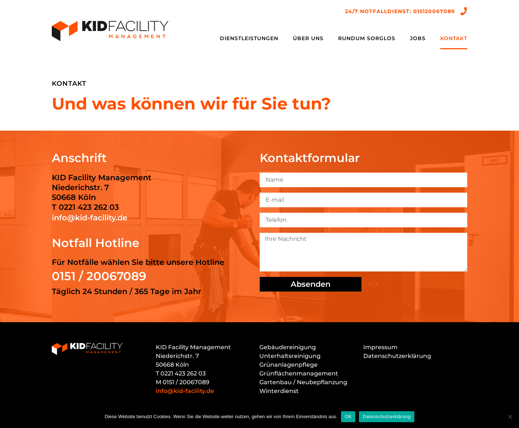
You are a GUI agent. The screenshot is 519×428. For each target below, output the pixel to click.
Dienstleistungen (249, 38)
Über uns (308, 38)
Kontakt (453, 38)
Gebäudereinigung (287, 347)
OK (348, 416)
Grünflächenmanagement (298, 373)
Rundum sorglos (366, 38)
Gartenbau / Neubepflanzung (303, 382)
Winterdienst (279, 390)
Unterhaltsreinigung (290, 355)
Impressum (380, 347)
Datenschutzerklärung (397, 355)
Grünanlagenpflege (288, 364)
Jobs (418, 38)
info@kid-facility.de (89, 217)
